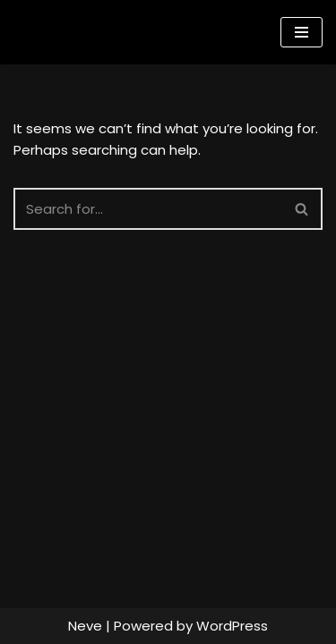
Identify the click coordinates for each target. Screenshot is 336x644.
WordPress (232, 625)
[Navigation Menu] (301, 32)
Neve (85, 625)
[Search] (147, 209)
